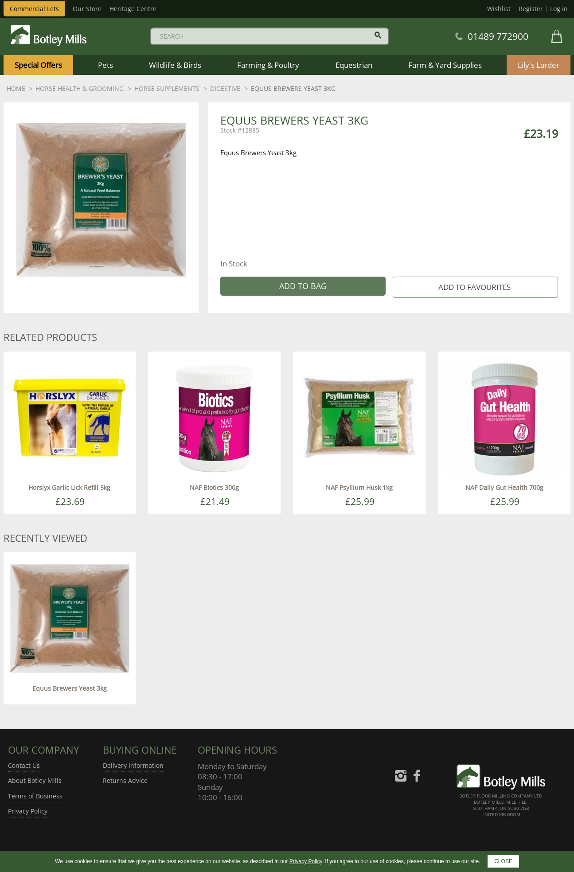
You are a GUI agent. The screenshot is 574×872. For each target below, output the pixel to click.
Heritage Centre (132, 8)
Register (531, 8)
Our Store (87, 8)
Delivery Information (133, 765)
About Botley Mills (35, 780)
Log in (559, 8)
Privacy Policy (27, 811)
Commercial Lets (34, 8)
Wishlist (499, 8)
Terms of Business (35, 796)
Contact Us (24, 765)
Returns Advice (125, 780)
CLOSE (503, 861)
